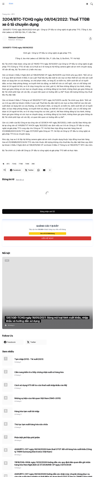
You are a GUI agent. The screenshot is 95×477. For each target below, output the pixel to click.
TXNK (27, 164)
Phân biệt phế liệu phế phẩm (27, 437)
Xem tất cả (20, 180)
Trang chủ (6, 14)
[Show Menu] (3, 4)
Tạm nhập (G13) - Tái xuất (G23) (28, 359)
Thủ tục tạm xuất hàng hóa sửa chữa (31, 424)
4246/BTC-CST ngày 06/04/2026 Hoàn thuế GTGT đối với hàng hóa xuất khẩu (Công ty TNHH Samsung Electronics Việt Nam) (53, 450)
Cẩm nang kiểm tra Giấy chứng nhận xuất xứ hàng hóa (39, 372)
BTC (13, 14)
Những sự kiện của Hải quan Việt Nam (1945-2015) (37, 398)
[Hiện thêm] (49, 170)
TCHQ (14, 164)
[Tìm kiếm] (91, 4)
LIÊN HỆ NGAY (47, 238)
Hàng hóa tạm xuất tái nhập (26, 411)
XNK (33, 164)
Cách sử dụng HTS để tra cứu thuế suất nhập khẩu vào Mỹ (40, 385)
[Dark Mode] (87, 4)
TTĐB (21, 164)
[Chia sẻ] (90, 38)
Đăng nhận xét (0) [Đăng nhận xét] (47, 211)
